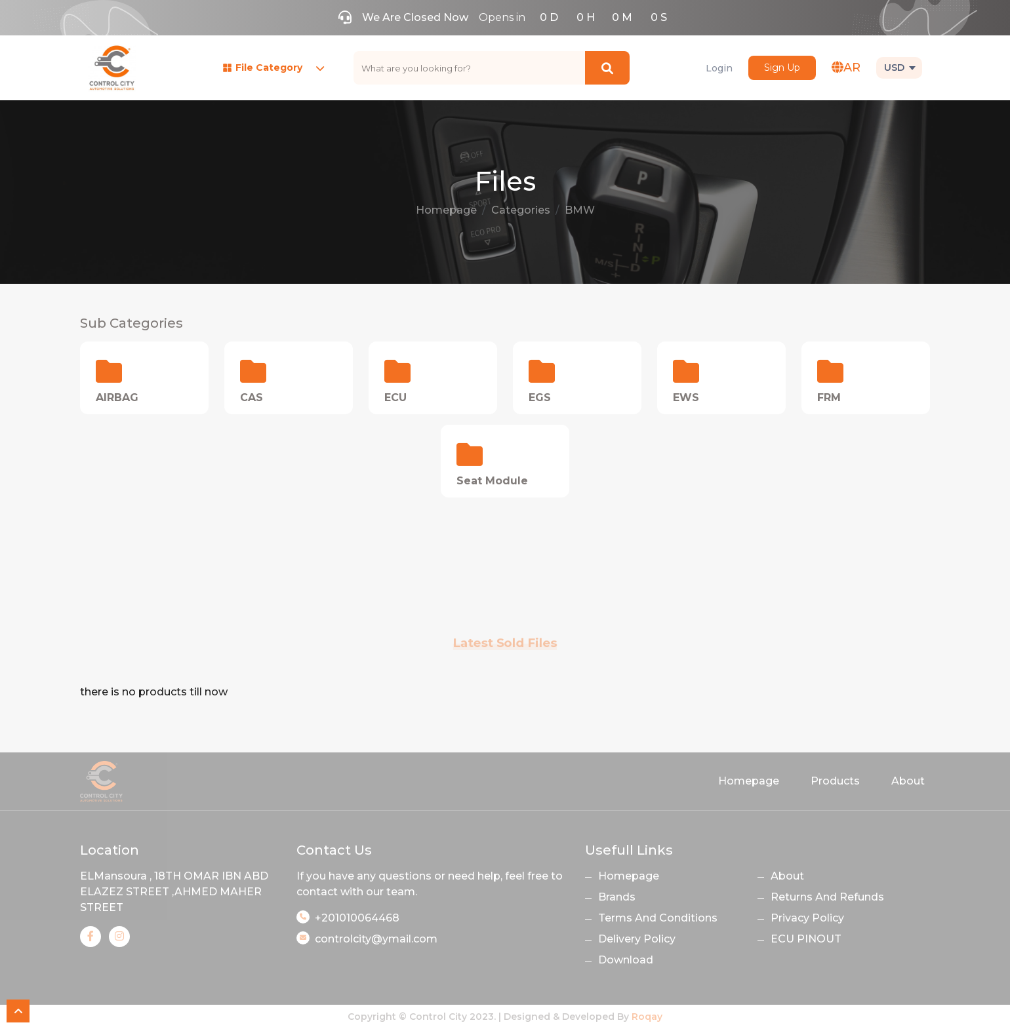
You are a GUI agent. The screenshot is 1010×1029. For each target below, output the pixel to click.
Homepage (446, 210)
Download (625, 960)
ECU (395, 397)
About (908, 781)
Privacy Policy (807, 918)
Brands (617, 897)
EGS (540, 397)
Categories (520, 210)
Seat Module (492, 481)
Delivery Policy (637, 939)
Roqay (647, 1016)
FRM (829, 397)
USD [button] (894, 67)
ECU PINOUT (806, 939)
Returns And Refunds (827, 897)
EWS (686, 397)
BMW (580, 210)
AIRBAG (117, 397)
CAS (251, 397)
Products (835, 781)
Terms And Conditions (657, 918)
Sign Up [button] (782, 67)
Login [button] (719, 68)
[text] (470, 68)
